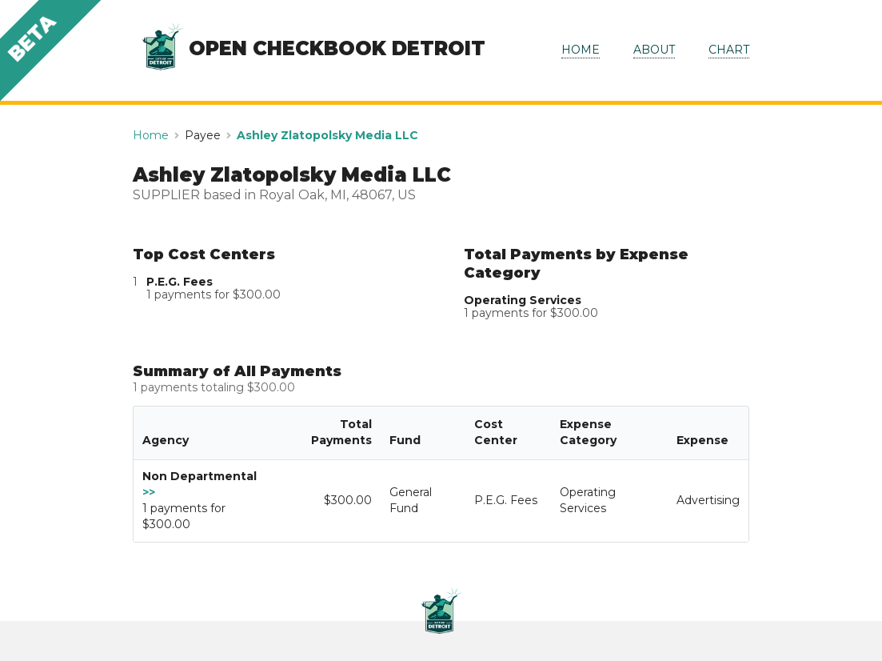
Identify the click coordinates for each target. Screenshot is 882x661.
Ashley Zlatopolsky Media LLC (327, 135)
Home (151, 135)
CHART (728, 49)
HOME (580, 49)
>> (148, 492)
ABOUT (654, 49)
